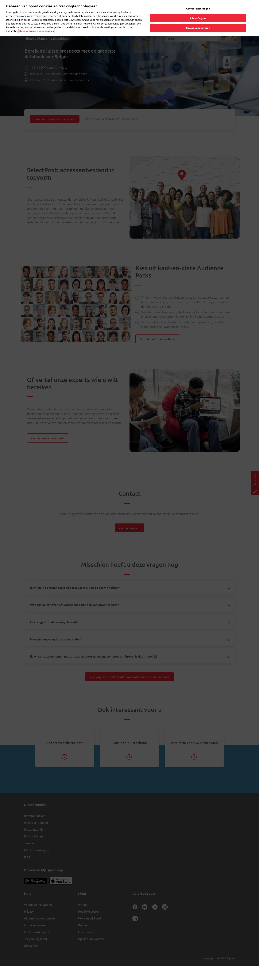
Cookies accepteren (198, 19)
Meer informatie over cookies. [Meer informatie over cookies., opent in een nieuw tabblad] (36, 22)
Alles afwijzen (198, 9)
